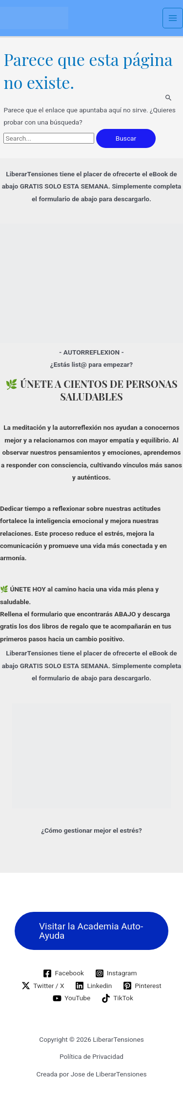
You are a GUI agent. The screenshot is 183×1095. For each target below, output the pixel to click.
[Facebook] (63, 973)
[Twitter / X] (43, 985)
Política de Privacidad (91, 1056)
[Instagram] (116, 973)
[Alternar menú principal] (173, 18)
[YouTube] (71, 998)
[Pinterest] (142, 985)
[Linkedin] (94, 985)
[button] (91, 931)
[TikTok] (117, 998)
